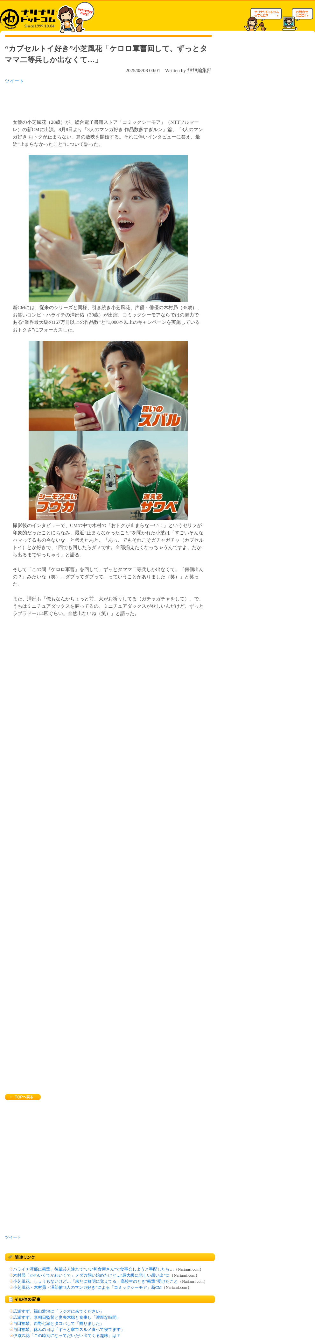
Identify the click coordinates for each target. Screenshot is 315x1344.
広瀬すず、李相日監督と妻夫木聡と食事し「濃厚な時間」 (67, 1317)
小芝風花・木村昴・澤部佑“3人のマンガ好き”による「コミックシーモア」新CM (87, 1287)
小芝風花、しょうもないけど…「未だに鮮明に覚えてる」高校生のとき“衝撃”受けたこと (95, 1281)
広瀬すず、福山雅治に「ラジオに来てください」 (58, 1311)
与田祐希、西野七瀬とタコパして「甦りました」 (58, 1323)
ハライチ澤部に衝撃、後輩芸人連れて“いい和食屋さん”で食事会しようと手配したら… (93, 1269)
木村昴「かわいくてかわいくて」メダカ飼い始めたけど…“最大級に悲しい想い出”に (91, 1275)
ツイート (14, 81)
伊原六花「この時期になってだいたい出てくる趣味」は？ (67, 1335)
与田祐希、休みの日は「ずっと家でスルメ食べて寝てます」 (69, 1329)
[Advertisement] (87, 99)
